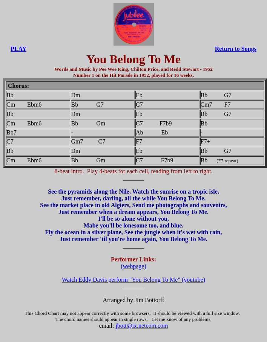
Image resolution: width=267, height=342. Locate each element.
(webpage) (133, 266)
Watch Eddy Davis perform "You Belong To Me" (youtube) (133, 279)
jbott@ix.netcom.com (141, 325)
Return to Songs (235, 49)
